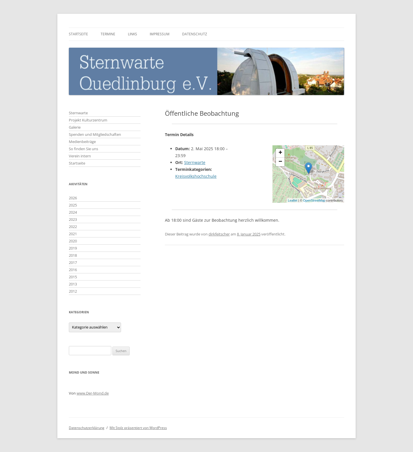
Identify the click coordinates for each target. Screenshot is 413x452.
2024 (73, 212)
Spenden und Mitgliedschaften (95, 134)
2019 (73, 248)
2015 (73, 276)
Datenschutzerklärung (86, 427)
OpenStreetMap (314, 200)
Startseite (78, 34)
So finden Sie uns (83, 148)
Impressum (160, 34)
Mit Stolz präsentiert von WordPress (138, 427)
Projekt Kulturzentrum (88, 120)
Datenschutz (194, 34)
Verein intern (80, 156)
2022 (73, 226)
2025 (73, 205)
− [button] (280, 162)
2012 (73, 291)
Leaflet (292, 200)
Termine (108, 34)
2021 (73, 233)
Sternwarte (194, 162)
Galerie (75, 127)
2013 (73, 284)
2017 (73, 262)
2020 (73, 241)
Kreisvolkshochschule (196, 176)
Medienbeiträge (82, 141)
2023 (73, 219)
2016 (73, 269)
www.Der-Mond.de (93, 393)
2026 (73, 197)
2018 (73, 255)
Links (132, 34)
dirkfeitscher (219, 234)
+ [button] (280, 153)
